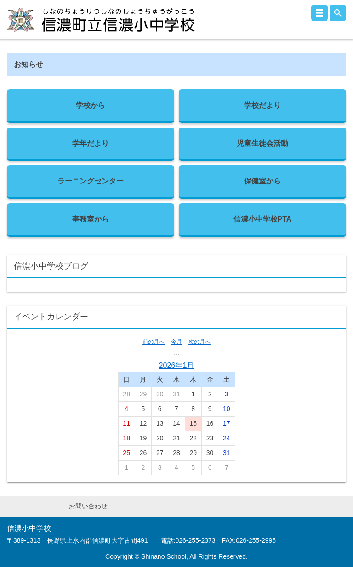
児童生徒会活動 (262, 143)
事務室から (90, 219)
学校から (90, 105)
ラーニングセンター (90, 181)
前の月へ (153, 342)
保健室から (262, 181)
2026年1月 (176, 365)
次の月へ (199, 342)
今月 (176, 342)
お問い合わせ (88, 506)
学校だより (262, 105)
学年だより (90, 143)
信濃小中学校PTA (262, 219)
